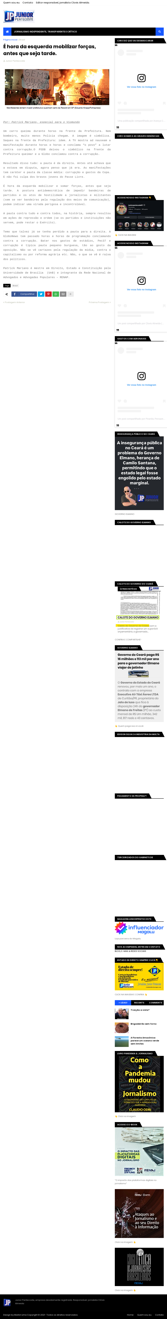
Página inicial (10, 39)
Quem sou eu (11, 2)
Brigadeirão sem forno (144, 1023)
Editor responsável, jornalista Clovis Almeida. (63, 2)
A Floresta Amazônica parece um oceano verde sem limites (145, 1040)
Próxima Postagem (99, 302)
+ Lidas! (123, 1002)
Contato (28, 2)
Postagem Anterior (15, 302)
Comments (155, 1002)
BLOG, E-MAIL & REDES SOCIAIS (130, 951)
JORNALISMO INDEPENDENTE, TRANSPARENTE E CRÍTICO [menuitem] (45, 31)
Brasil (22, 39)
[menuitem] (7, 32)
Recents (139, 1002)
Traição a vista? (140, 1010)
